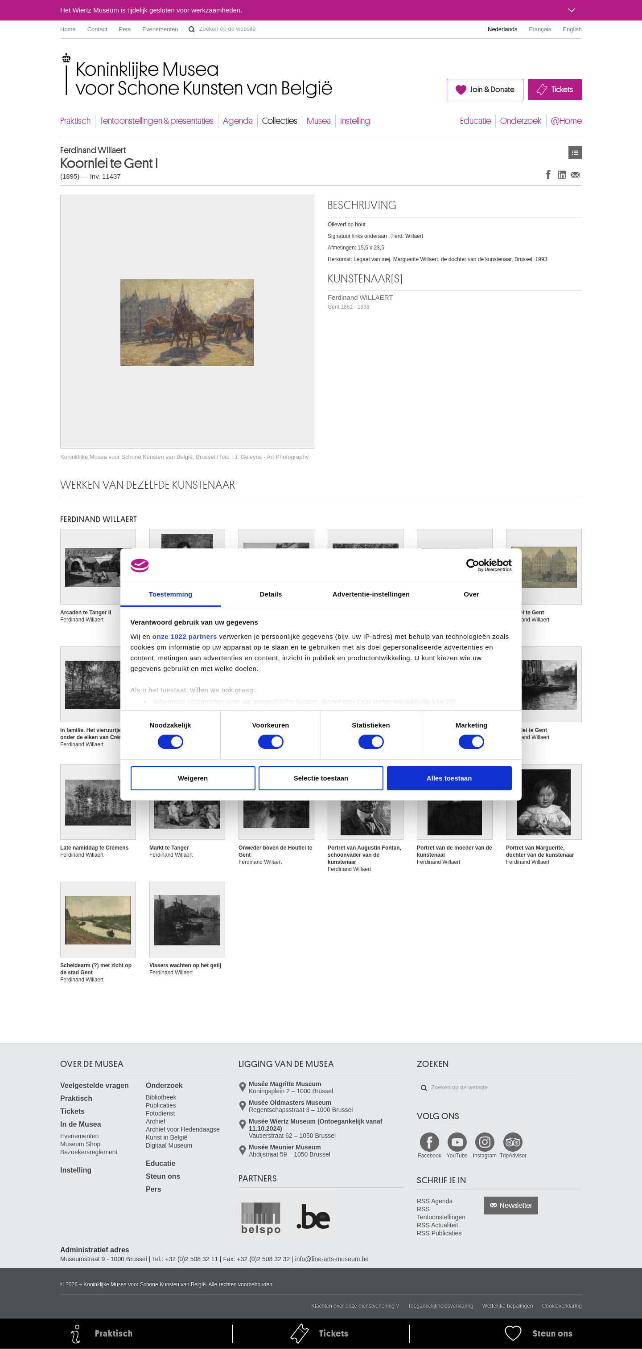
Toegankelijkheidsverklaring (440, 1306)
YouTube (457, 1156)
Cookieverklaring (562, 1306)
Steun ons (163, 1176)
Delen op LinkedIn (561, 174)
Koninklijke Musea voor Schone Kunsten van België (62, 57)
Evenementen (160, 29)
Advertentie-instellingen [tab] (371, 594)
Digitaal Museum (169, 1145)
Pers (125, 29)
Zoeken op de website (191, 29)
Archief (155, 1121)
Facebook (429, 1156)
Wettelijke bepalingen (507, 1306)
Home (68, 29)
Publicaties (161, 1105)
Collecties (279, 121)
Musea (319, 121)
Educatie (475, 121)
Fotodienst (160, 1113)
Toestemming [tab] (171, 594)
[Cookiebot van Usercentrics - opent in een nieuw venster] (473, 565)
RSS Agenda (435, 1201)
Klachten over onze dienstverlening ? (355, 1306)
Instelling (355, 121)
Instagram (485, 1156)
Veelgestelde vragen (94, 1085)
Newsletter (516, 1205)
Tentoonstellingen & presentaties (157, 121)
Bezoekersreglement (88, 1152)
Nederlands (503, 29)
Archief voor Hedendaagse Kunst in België (183, 1133)
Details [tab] (271, 594)
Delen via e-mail (575, 174)
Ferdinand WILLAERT (360, 302)
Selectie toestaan (321, 778)
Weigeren (193, 778)
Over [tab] (471, 594)
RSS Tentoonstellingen (441, 1213)
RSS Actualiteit (437, 1225)
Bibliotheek (161, 1097)
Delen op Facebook (548, 174)
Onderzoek (521, 121)
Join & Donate (492, 90)
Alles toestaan (449, 778)
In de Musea (80, 1124)
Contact (97, 29)
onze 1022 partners (184, 636)
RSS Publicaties (439, 1233)
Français (540, 29)
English (572, 29)
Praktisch (75, 121)
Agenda (238, 121)
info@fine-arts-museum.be (332, 1259)
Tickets (562, 90)
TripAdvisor (513, 1156)
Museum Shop (80, 1144)
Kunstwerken (575, 152)
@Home (566, 121)
